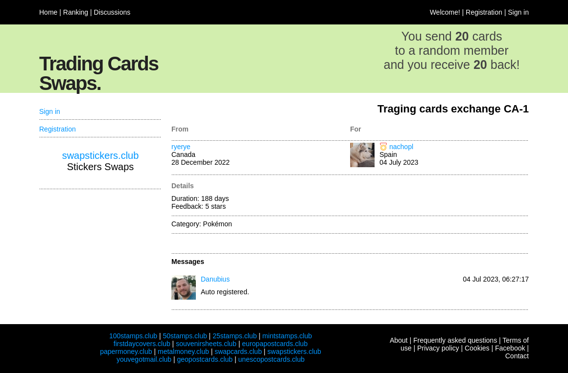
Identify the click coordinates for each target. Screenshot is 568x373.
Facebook (510, 348)
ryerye (180, 147)
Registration (484, 12)
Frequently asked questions (455, 340)
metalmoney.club (183, 351)
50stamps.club (185, 336)
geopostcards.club (205, 359)
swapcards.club (238, 351)
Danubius (215, 279)
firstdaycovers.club (142, 344)
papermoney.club (126, 351)
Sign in (518, 12)
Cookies (477, 348)
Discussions (112, 12)
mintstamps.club (287, 336)
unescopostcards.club (271, 359)
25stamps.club (235, 336)
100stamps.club (133, 336)
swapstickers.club (100, 155)
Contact (517, 356)
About (399, 340)
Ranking (75, 12)
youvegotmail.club (144, 359)
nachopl (401, 147)
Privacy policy (438, 348)
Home (48, 12)
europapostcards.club (275, 344)
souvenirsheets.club (206, 344)
